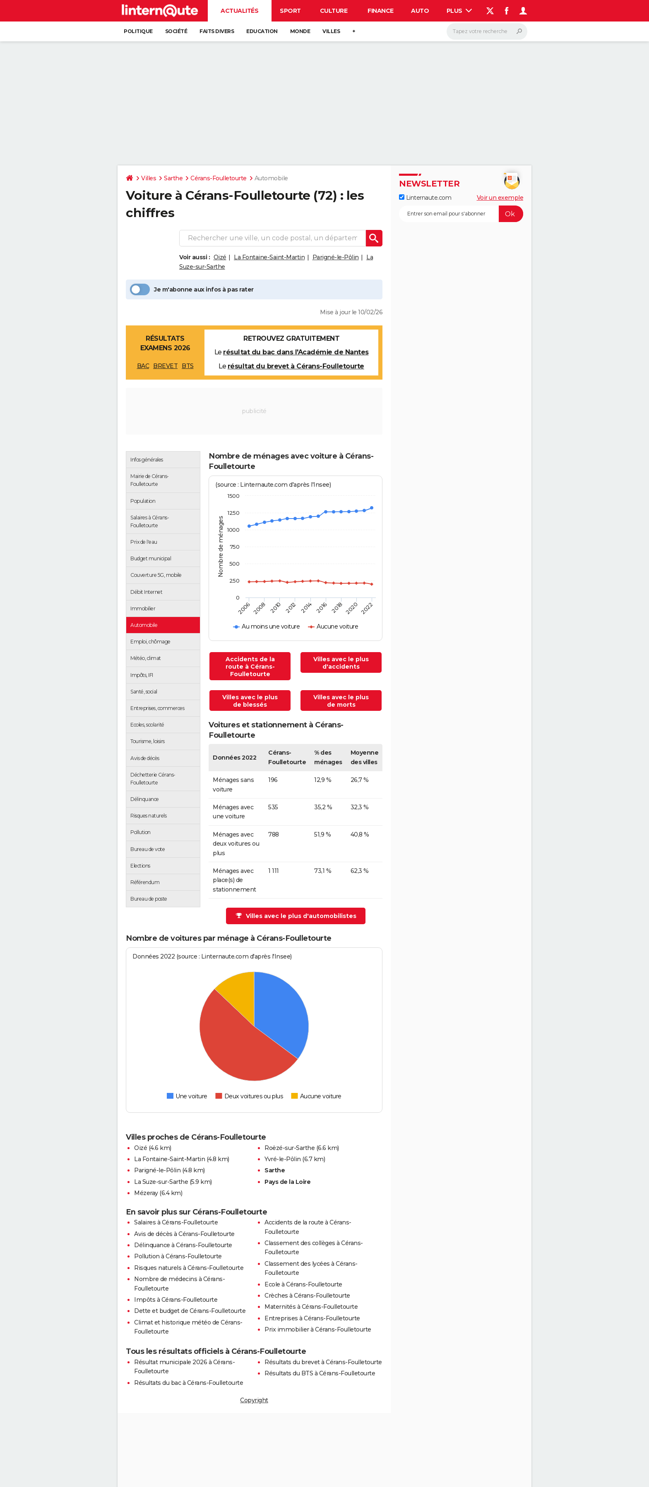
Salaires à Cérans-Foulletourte (176, 1222)
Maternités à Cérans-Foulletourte (311, 1306)
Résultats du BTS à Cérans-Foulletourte (319, 1373)
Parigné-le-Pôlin (335, 257)
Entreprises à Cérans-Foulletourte (312, 1318)
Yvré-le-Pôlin (282, 1159)
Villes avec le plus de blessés (250, 700)
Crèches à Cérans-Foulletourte (307, 1295)
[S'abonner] (461, 214)
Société (176, 31)
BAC (143, 366)
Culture (334, 10)
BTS (188, 366)
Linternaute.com (425, 197)
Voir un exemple (500, 197)
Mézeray (146, 1193)
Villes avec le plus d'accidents (341, 662)
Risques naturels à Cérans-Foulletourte (188, 1268)
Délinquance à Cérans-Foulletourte (183, 1245)
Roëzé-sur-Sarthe (289, 1148)
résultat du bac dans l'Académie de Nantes (296, 352)
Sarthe (173, 178)
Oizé (220, 257)
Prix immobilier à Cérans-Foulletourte (317, 1329)
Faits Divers (217, 31)
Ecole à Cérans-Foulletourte (303, 1284)
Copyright (254, 1400)
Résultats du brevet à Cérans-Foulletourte (323, 1362)
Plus (459, 10)
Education (262, 31)
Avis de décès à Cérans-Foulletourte (184, 1234)
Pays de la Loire (287, 1182)
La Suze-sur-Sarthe (161, 1182)
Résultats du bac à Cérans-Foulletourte (188, 1383)
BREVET (165, 366)
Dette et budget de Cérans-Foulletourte (189, 1311)
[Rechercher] (487, 31)
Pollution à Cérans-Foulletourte (178, 1256)
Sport (290, 10)
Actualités (239, 10)
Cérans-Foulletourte (218, 178)
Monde (300, 31)
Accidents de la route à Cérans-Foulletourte (250, 666)
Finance (381, 10)
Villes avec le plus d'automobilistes (296, 916)
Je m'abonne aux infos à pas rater (192, 289)
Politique (138, 31)
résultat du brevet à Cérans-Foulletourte (296, 366)
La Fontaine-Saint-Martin (269, 257)
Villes (331, 31)
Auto (420, 10)
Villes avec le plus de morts (341, 700)
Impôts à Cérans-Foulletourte (175, 1299)
